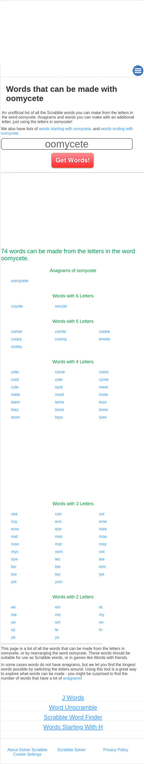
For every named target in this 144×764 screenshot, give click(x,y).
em (58, 607)
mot (58, 544)
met (14, 536)
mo (58, 615)
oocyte (61, 306)
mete (15, 394)
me (14, 615)
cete (15, 372)
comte (60, 331)
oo (101, 622)
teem (15, 402)
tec (57, 559)
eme (103, 521)
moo (15, 544)
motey (16, 346)
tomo (103, 410)
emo (15, 529)
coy (14, 521)
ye (13, 637)
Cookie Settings (27, 754)
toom (15, 417)
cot (101, 514)
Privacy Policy (115, 750)
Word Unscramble (73, 707)
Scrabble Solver (71, 750)
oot (102, 551)
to (100, 630)
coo (58, 514)
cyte (14, 387)
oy (13, 630)
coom (104, 372)
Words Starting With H (73, 727)
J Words (73, 697)
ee (13, 607)
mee (103, 529)
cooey (16, 339)
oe (13, 622)
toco (103, 402)
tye (101, 574)
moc (59, 536)
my (101, 615)
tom (102, 567)
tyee (103, 417)
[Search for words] (73, 161)
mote (103, 394)
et (100, 607)
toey (15, 410)
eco (58, 521)
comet (16, 331)
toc (13, 567)
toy (57, 574)
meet (103, 387)
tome (59, 410)
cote (59, 379)
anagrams (72, 678)
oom (59, 551)
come (60, 372)
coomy (61, 339)
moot (59, 394)
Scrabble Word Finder (73, 717)
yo (57, 637)
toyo (59, 417)
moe (103, 536)
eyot (59, 387)
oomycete (19, 281)
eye (58, 529)
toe (58, 567)
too (14, 574)
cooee (104, 331)
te (56, 630)
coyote (17, 306)
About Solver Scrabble (27, 750)
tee (102, 559)
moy (103, 544)
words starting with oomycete (65, 129)
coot (15, 379)
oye (14, 559)
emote (104, 339)
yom (59, 582)
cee (14, 514)
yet (13, 582)
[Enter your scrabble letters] (67, 144)
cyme (104, 379)
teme (59, 402)
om (58, 622)
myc (14, 551)
